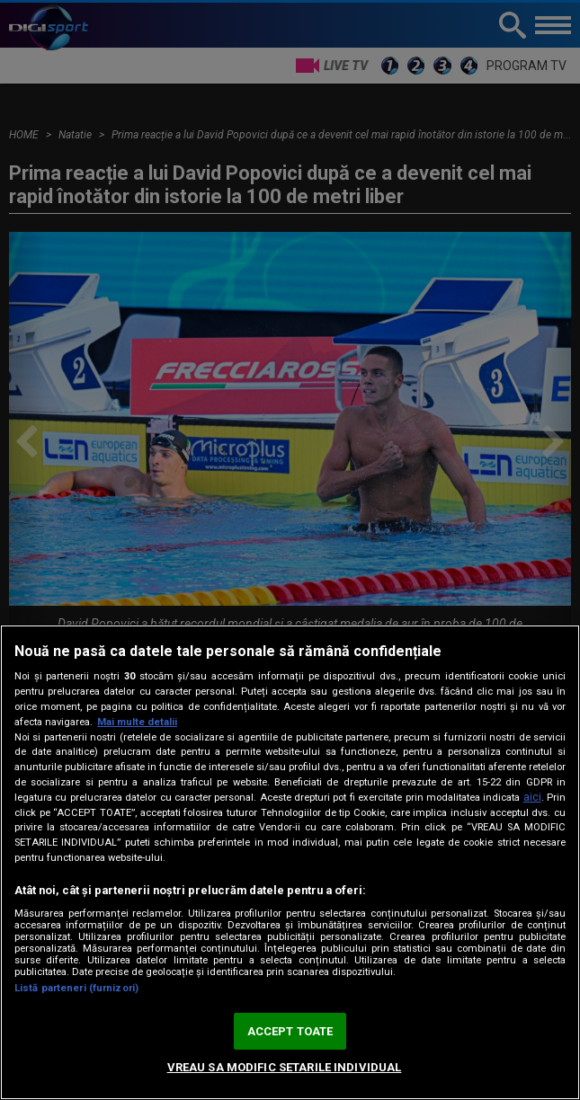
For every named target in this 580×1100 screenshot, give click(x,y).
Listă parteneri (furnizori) (76, 988)
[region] (290, 862)
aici (532, 797)
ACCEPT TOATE (290, 1031)
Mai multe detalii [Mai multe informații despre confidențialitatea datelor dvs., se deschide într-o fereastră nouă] (137, 722)
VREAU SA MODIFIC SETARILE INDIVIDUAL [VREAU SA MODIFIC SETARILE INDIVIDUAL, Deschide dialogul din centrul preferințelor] (284, 1067)
